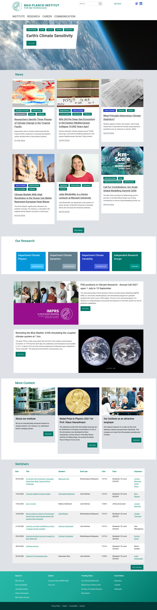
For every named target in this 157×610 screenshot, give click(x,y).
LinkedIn (117, 585)
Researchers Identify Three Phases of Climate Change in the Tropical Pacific (33, 123)
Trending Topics (87, 576)
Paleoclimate (77, 114)
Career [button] (47, 16)
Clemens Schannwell (65, 526)
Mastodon (118, 581)
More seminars (137, 567)
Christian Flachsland (65, 536)
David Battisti (63, 514)
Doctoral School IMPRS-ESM (58, 581)
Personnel (63, 189)
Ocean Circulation (65, 114)
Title (27, 471)
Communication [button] (64, 16)
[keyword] (88, 4)
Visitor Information (22, 593)
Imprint (65, 606)
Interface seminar (32, 546)
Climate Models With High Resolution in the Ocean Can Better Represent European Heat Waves (33, 198)
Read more (31, 43)
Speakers (61, 471)
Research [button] (33, 16)
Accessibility (73, 606)
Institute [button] (18, 16)
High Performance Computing (113, 182)
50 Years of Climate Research (91, 589)
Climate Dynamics (21, 114)
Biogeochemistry (64, 110)
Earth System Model (110, 178)
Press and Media (21, 585)
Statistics (130, 110)
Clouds (42, 29)
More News (78, 230)
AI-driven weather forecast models (38, 494)
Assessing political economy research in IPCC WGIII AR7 (40, 537)
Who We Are (19, 581)
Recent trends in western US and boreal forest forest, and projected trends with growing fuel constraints (40, 516)
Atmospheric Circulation (22, 110)
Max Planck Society (22, 597)
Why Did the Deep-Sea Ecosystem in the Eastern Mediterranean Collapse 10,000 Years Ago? (77, 123)
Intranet (82, 606)
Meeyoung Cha (63, 479)
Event (120, 178)
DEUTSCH (117, 4)
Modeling (58, 29)
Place (115, 471)
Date (17, 471)
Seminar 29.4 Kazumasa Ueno (36, 556)
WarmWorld (85, 593)
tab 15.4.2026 (31, 504)
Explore (51, 576)
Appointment (63, 185)
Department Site (37, 266)
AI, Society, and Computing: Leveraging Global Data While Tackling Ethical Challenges (40, 481)
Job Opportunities (21, 589)
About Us (18, 576)
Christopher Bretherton (66, 494)
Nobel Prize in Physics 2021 (91, 585)
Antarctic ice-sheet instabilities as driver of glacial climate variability (40, 527)
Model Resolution (129, 182)
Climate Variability (78, 110)
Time (103, 471)
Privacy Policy (55, 606)
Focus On (50, 29)
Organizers (138, 471)
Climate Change (32, 29)
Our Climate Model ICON (90, 581)
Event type (84, 471)
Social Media (119, 576)
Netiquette (118, 589)
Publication (41, 114)
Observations (68, 29)
